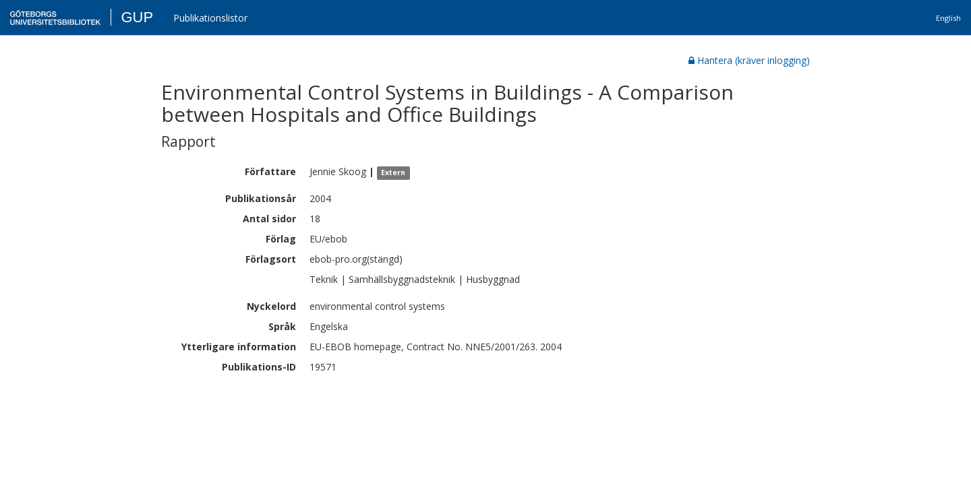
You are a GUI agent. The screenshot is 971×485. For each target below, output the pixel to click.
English (948, 18)
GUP (137, 17)
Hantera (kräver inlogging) (749, 60)
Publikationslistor (210, 17)
